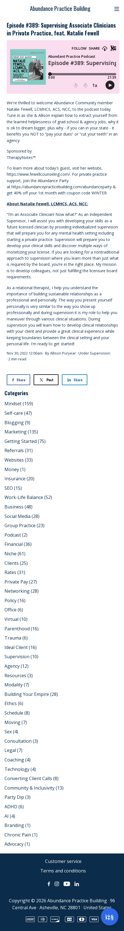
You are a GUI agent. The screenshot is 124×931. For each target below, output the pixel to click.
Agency (16, 666)
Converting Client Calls (31, 778)
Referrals (18, 450)
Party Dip (17, 797)
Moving (15, 722)
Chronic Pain (21, 835)
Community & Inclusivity (34, 788)
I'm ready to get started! (52, 343)
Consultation (21, 741)
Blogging (17, 422)
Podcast (15, 535)
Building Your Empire (31, 694)
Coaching (17, 760)
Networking (21, 591)
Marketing (21, 432)
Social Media (21, 516)
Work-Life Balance (28, 497)
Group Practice (24, 525)
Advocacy (17, 844)
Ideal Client (20, 647)
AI (9, 816)
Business (18, 507)
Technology (20, 769)
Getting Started (25, 441)
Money (14, 469)
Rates (14, 572)
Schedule (17, 713)
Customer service (63, 861)
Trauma (16, 638)
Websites (18, 460)
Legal (13, 750)
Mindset (18, 404)
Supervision (100, 353)
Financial (18, 544)
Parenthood (21, 629)
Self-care (18, 413)
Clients (16, 563)
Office (13, 610)
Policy (14, 600)
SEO (13, 488)
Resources (18, 675)
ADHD (14, 807)
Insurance (19, 479)
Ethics (13, 703)
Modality (16, 685)
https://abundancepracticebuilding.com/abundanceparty (61, 186)
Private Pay (20, 582)
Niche (14, 554)
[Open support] (109, 916)
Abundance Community (75, 102)
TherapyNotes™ (21, 157)
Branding (17, 825)
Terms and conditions (63, 871)
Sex (11, 732)
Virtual (15, 619)
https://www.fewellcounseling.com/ (38, 174)
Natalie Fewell (19, 109)
